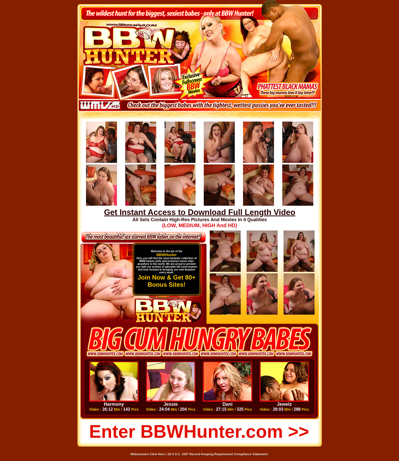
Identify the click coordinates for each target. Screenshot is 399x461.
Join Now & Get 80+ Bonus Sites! (167, 281)
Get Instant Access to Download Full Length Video (199, 212)
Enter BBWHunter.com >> (199, 432)
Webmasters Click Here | (148, 454)
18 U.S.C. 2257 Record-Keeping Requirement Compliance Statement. (217, 454)
